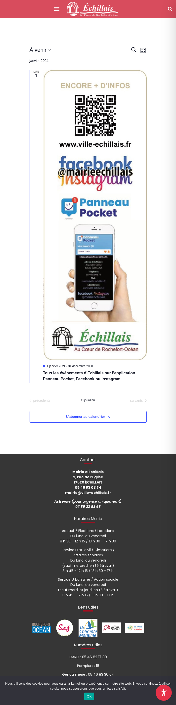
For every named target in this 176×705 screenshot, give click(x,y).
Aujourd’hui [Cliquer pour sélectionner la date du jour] (88, 400)
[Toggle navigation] (56, 9)
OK (89, 696)
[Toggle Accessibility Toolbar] (163, 692)
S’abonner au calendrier (85, 417)
